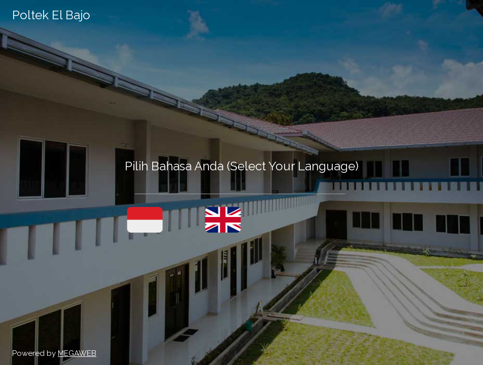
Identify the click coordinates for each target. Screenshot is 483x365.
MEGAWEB (77, 353)
